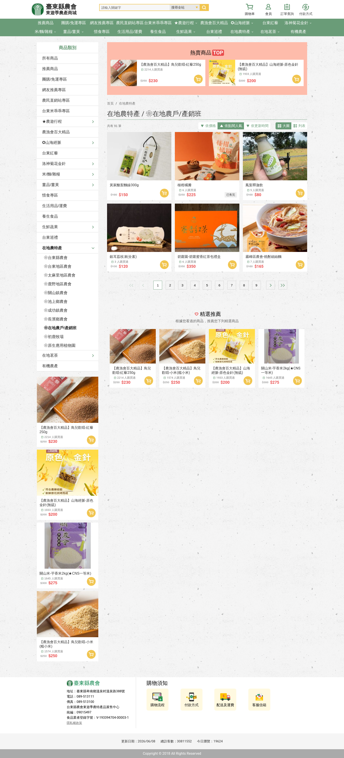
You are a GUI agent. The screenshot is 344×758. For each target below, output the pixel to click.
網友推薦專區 (54, 90)
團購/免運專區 (54, 79)
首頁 (110, 103)
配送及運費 (225, 705)
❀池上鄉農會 (56, 301)
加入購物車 (91, 440)
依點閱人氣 (233, 126)
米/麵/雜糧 (51, 174)
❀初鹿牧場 (54, 337)
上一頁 (143, 285)
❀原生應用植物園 (59, 345)
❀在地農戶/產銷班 (60, 328)
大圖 (286, 126)
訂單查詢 (287, 14)
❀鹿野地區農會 (58, 284)
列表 (301, 126)
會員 (268, 14)
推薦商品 (50, 69)
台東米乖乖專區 (56, 111)
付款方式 (305, 14)
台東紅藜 (50, 153)
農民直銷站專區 (56, 100)
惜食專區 (50, 195)
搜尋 (204, 7)
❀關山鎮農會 (56, 293)
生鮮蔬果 (50, 227)
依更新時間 (260, 126)
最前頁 (131, 285)
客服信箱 (259, 705)
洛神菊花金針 (54, 163)
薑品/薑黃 (50, 185)
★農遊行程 (52, 121)
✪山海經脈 (51, 142)
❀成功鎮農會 (56, 310)
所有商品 (50, 58)
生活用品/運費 (54, 206)
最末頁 (282, 285)
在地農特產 (52, 248)
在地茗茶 (50, 355)
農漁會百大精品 (56, 132)
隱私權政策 (74, 723)
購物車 (250, 14)
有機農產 (50, 366)
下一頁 (270, 285)
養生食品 (50, 216)
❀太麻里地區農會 (59, 275)
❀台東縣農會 (56, 257)
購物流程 (157, 705)
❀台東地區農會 (58, 266)
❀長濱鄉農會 (56, 319)
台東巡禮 (50, 237)
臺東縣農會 (61, 9)
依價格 (210, 126)
